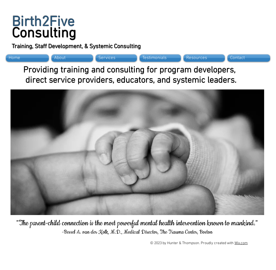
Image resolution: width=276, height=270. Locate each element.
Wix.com (241, 243)
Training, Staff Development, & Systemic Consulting (76, 46)
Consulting (44, 34)
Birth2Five (43, 22)
